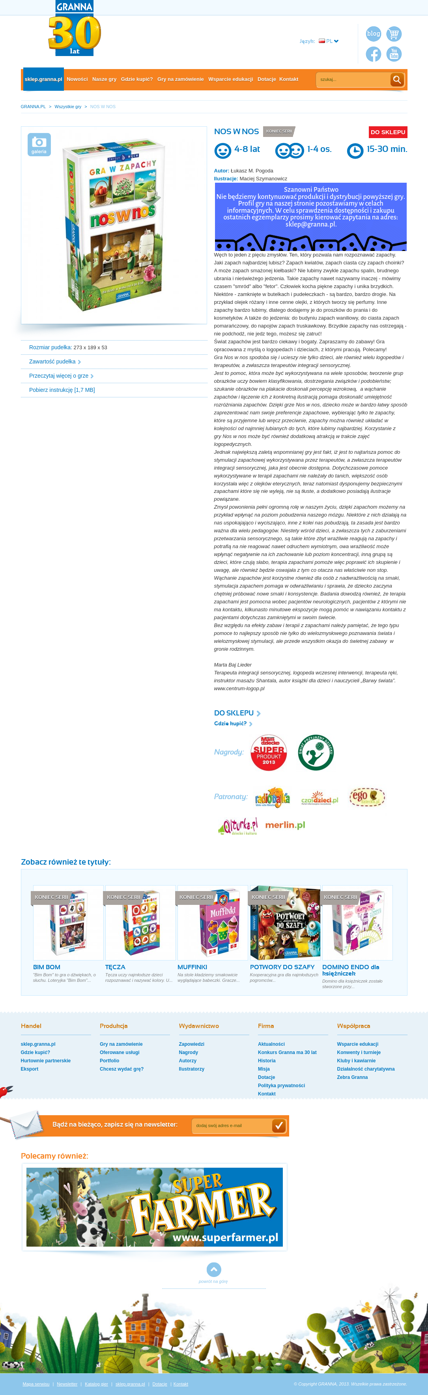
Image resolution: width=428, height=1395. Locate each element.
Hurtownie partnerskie (46, 1061)
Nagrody (188, 1052)
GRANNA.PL (33, 106)
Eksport (30, 1069)
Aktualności (271, 1044)
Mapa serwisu (36, 1384)
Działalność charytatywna (366, 1069)
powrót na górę (213, 1281)
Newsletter (67, 1384)
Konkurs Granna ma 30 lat (287, 1052)
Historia (267, 1061)
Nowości (77, 79)
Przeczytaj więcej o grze (58, 376)
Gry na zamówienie (180, 79)
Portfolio (109, 1061)
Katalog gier (96, 1384)
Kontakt (288, 79)
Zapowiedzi (192, 1044)
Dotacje (267, 79)
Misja (264, 1069)
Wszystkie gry (68, 106)
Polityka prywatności (281, 1085)
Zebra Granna (352, 1077)
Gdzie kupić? (137, 79)
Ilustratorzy (192, 1069)
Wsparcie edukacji (230, 79)
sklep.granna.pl (43, 79)
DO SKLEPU (388, 132)
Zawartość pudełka (52, 361)
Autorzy (188, 1061)
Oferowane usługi (120, 1052)
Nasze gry (104, 79)
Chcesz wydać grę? (122, 1069)
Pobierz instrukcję (51, 390)
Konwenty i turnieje (359, 1052)
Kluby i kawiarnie (356, 1061)
